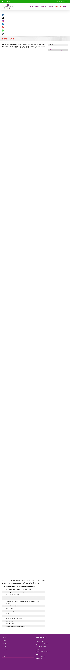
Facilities (5, 643)
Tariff (4, 653)
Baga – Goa (5, 649)
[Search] (49, 45)
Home (4, 637)
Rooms (4, 640)
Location (5, 646)
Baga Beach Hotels (7, 656)
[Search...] (58, 45)
